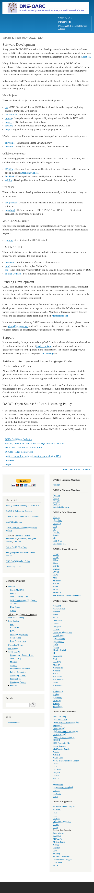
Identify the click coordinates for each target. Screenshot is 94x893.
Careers (13, 665)
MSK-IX (56, 665)
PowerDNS (57, 685)
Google (56, 498)
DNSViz (9, 169)
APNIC (56, 557)
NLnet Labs (58, 758)
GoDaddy (57, 523)
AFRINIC (57, 809)
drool (7, 266)
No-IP (55, 682)
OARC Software (44, 346)
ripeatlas (9, 240)
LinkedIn (19, 536)
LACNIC (57, 662)
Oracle (56, 535)
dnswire (9, 146)
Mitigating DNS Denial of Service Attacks (72, 27)
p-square (56, 772)
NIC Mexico (58, 680)
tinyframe (9, 142)
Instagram (31, 539)
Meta (55, 578)
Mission (13, 662)
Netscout (56, 671)
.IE (54, 653)
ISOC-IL (56, 740)
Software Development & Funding (22, 614)
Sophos (56, 694)
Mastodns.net (11, 539)
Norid (55, 587)
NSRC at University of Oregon (66, 761)
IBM (55, 526)
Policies (13, 685)
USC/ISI (56, 790)
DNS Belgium (59, 638)
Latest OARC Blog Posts (16, 547)
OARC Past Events (14, 522)
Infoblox (56, 504)
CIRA (55, 560)
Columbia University (62, 821)
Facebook (22, 539)
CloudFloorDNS (60, 719)
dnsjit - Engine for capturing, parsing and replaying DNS (33, 456)
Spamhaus (57, 697)
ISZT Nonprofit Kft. (61, 743)
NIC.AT (56, 674)
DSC (12, 624)
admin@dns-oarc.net (18, 326)
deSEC (56, 824)
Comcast (56, 495)
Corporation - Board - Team (22, 655)
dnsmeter (9, 262)
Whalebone (57, 706)
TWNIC (56, 703)
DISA (55, 827)
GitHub (27, 536)
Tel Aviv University (61, 857)
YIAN (55, 796)
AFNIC (56, 554)
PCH (55, 767)
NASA (56, 752)
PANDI (56, 764)
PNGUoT (57, 770)
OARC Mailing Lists (19, 597)
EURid (56, 572)
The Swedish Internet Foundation (67, 595)
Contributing (15, 638)
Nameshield (58, 668)
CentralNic (57, 620)
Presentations (15, 679)
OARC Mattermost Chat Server (23, 600)
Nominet (56, 532)
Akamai (56, 517)
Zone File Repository (19, 634)
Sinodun (56, 848)
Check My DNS (65, 18)
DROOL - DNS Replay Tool (19, 452)
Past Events (13, 648)
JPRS (55, 659)
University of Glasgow (62, 860)
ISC (54, 529)
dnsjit (7, 129)
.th (54, 781)
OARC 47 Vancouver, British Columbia (22, 516)
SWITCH (57, 592)
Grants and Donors (18, 682)
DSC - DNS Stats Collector (18, 439)
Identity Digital (59, 650)
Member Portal (64, 22)
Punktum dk (58, 691)
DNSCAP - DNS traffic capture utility (23, 447)
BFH (55, 812)
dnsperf (8, 122)
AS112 (13, 610)
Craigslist (57, 626)
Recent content (14, 722)
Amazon (56, 612)
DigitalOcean (58, 635)
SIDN (55, 590)
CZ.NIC (56, 629)
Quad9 (56, 775)
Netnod (56, 845)
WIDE (55, 865)
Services (11, 587)
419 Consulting (59, 716)
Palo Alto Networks (61, 507)
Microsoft (57, 581)
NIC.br (56, 584)
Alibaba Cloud (59, 609)
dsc (6, 107)
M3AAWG (57, 839)
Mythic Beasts (59, 842)
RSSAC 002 (15, 628)
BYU (55, 815)
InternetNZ (57, 656)
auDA (55, 618)
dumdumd (10, 210)
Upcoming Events (15, 645)
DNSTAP (9, 176)
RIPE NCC (57, 541)
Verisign (56, 485)
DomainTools (58, 641)
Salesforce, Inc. (59, 544)
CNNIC (56, 623)
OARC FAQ (15, 658)
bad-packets (11, 202)
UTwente (57, 793)
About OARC (14, 652)
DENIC (56, 566)
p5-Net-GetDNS (13, 273)
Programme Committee (20, 668)
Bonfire (9, 542)
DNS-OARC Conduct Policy (18, 561)
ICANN (56, 501)
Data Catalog (13, 621)
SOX (55, 851)
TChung (56, 854)
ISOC (55, 575)
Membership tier (60, 315)
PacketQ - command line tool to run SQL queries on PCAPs (34, 443)
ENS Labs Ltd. (59, 728)
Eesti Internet (58, 833)
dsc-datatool (11, 114)
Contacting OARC (14, 566)
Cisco (55, 563)
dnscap (8, 118)
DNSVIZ (14, 593)
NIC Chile (57, 677)
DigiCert (56, 569)
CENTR (56, 818)
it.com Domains (59, 746)
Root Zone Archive (18, 641)
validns (8, 180)
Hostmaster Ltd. (59, 734)
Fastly (55, 644)
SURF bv (57, 700)
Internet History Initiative (63, 737)
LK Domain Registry (62, 749)
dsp (6, 270)
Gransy (56, 647)
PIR (54, 538)
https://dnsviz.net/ (29, 172)
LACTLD (57, 836)
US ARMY (57, 862)
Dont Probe (15, 607)
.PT (54, 688)
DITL (12, 631)
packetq (9, 125)
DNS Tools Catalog (16, 617)
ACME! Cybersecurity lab (64, 806)
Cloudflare (57, 520)
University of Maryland (63, 787)
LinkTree (17, 542)
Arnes (55, 615)
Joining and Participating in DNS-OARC (23, 505)
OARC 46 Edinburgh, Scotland (19, 511)
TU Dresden (58, 784)
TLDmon (14, 603)
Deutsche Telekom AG (62, 632)
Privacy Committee (18, 672)
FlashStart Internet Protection (65, 731)
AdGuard (57, 606)
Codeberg (86, 56)
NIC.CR (56, 755)
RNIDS (56, 778)
